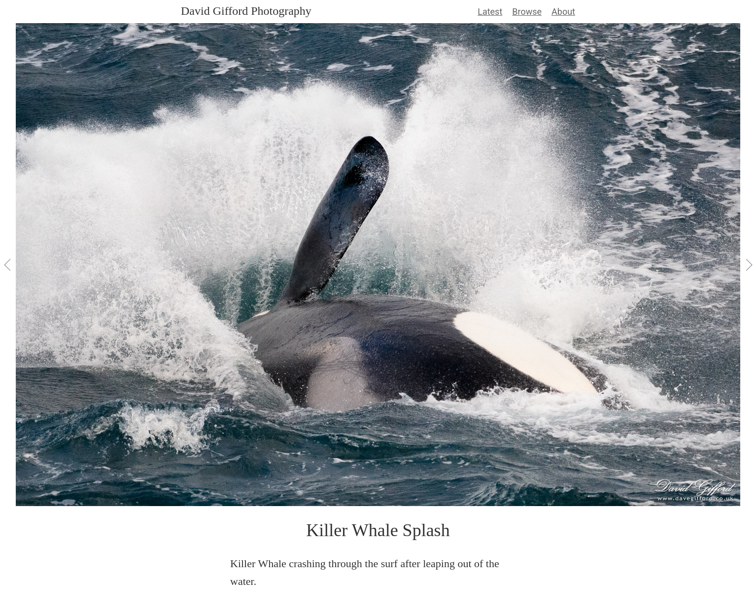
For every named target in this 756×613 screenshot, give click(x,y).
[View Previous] (8, 264)
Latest (490, 11)
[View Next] (748, 264)
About (563, 11)
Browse (527, 11)
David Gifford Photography (246, 11)
